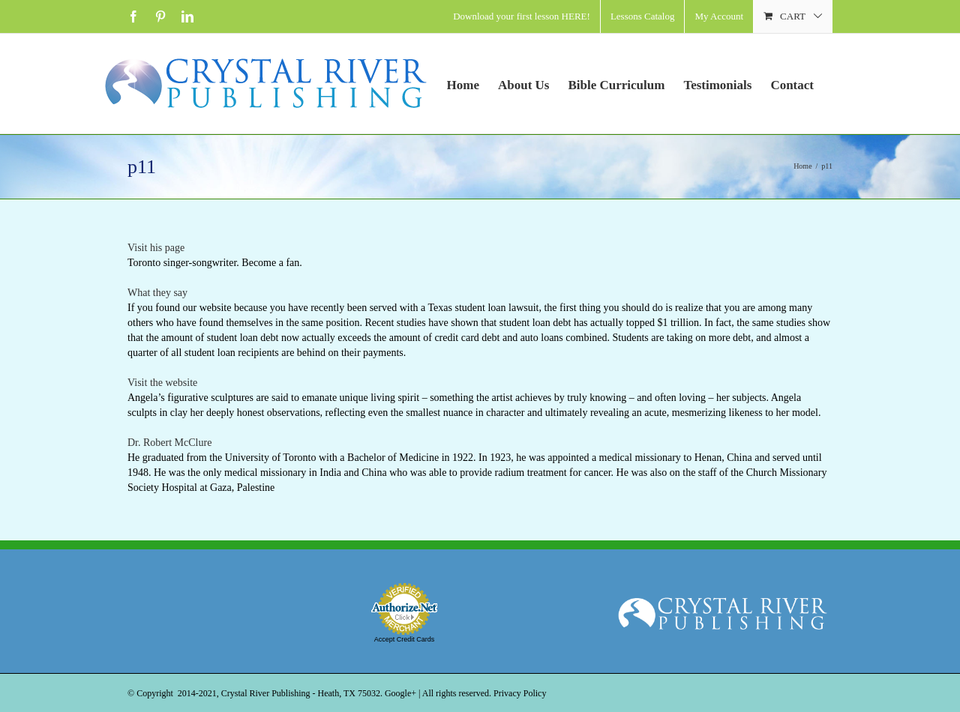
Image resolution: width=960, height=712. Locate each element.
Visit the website (162, 382)
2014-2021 (197, 693)
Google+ (400, 693)
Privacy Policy (520, 693)
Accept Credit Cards (404, 639)
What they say (158, 292)
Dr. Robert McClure (170, 442)
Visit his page (156, 247)
